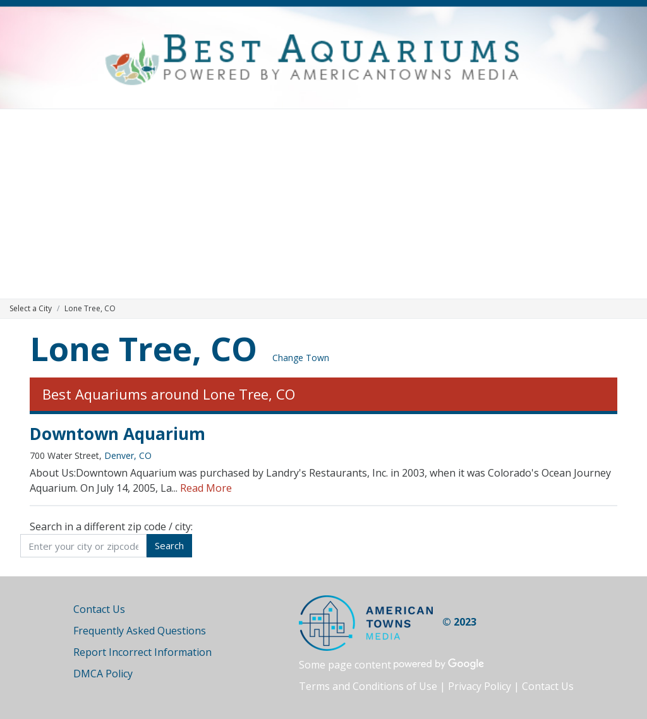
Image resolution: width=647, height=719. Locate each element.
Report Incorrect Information (142, 652)
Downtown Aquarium (117, 433)
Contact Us (99, 609)
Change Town (300, 358)
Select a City (30, 308)
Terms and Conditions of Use (368, 686)
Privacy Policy (479, 686)
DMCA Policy (103, 673)
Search (169, 545)
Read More (206, 488)
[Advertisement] (323, 204)
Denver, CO (128, 455)
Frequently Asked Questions (139, 631)
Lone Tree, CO (143, 348)
